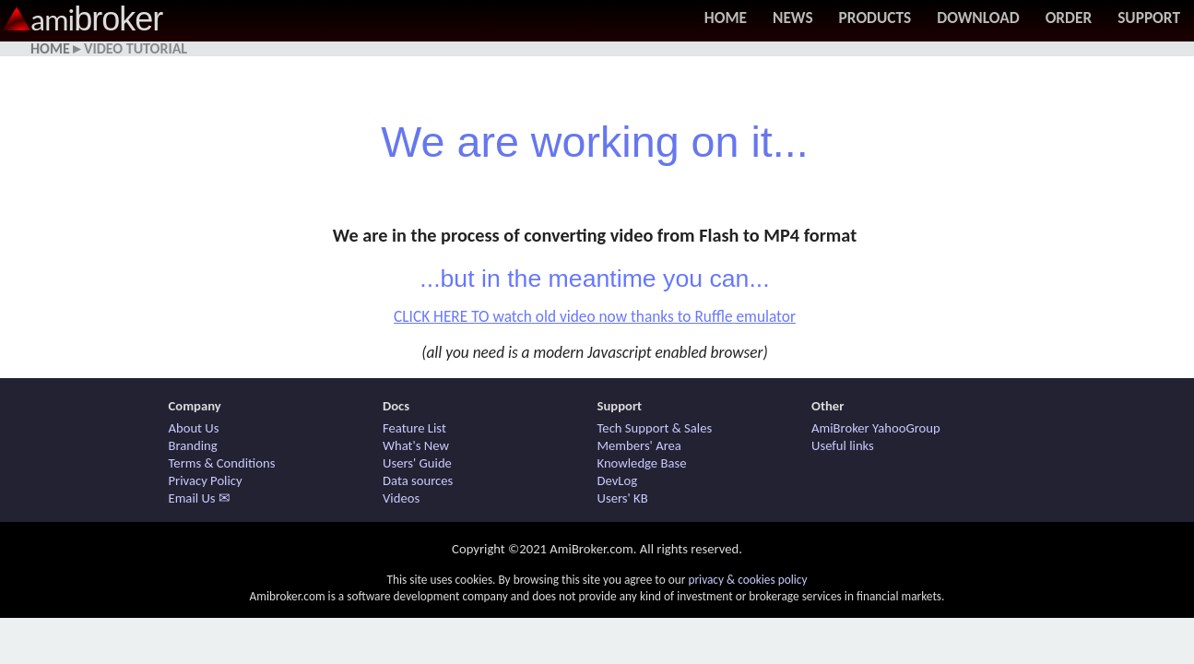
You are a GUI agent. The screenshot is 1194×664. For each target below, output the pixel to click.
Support (1148, 17)
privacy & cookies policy (747, 579)
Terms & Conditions (222, 463)
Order (1069, 17)
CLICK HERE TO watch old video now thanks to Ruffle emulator (595, 316)
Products (875, 17)
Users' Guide (417, 463)
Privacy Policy (205, 480)
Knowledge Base (642, 463)
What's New (416, 445)
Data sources (418, 480)
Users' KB (622, 498)
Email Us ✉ (200, 498)
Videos (401, 498)
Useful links (842, 445)
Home (725, 17)
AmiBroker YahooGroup (875, 428)
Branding (193, 445)
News (793, 17)
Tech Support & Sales (655, 428)
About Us (194, 428)
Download (978, 17)
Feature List (414, 428)
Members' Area (639, 445)
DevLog (617, 480)
